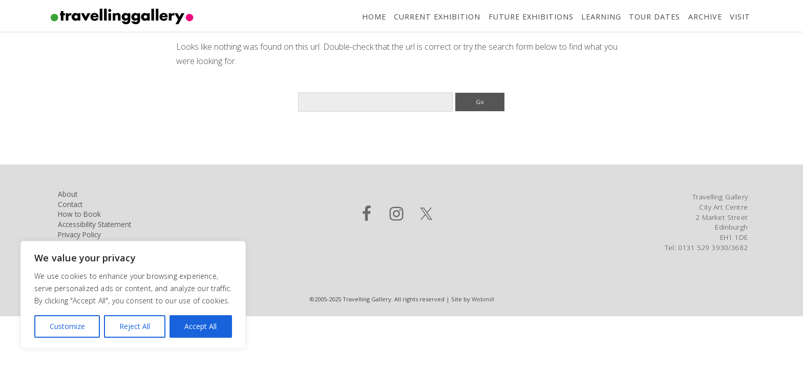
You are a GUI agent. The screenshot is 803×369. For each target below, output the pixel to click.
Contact (70, 204)
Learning (601, 17)
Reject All (134, 326)
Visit (740, 17)
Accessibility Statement (94, 224)
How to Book (79, 214)
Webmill (483, 299)
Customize (67, 326)
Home (374, 17)
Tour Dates (654, 17)
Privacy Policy (79, 234)
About (67, 194)
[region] (133, 294)
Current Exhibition (437, 17)
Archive (705, 17)
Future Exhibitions (531, 17)
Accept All (200, 326)
